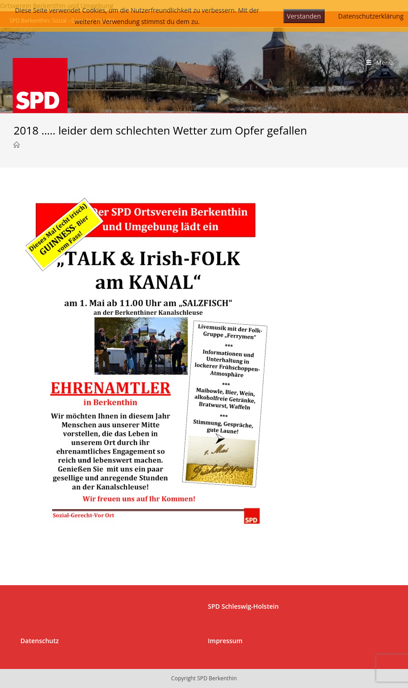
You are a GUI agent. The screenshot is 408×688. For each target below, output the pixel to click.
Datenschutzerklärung (370, 16)
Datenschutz (39, 640)
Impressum (225, 640)
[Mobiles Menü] (379, 62)
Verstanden (304, 16)
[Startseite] (16, 145)
